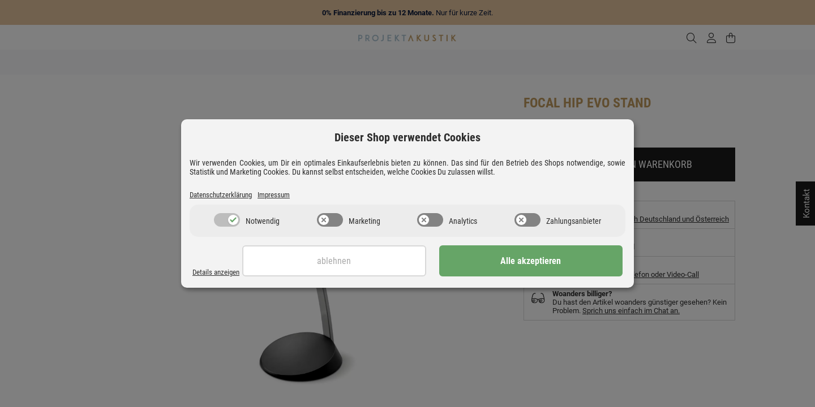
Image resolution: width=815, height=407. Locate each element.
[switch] (227, 221)
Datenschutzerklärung (226, 195)
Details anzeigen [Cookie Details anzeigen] (219, 272)
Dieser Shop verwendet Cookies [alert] (407, 137)
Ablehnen (440, 262)
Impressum (286, 195)
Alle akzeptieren (566, 262)
